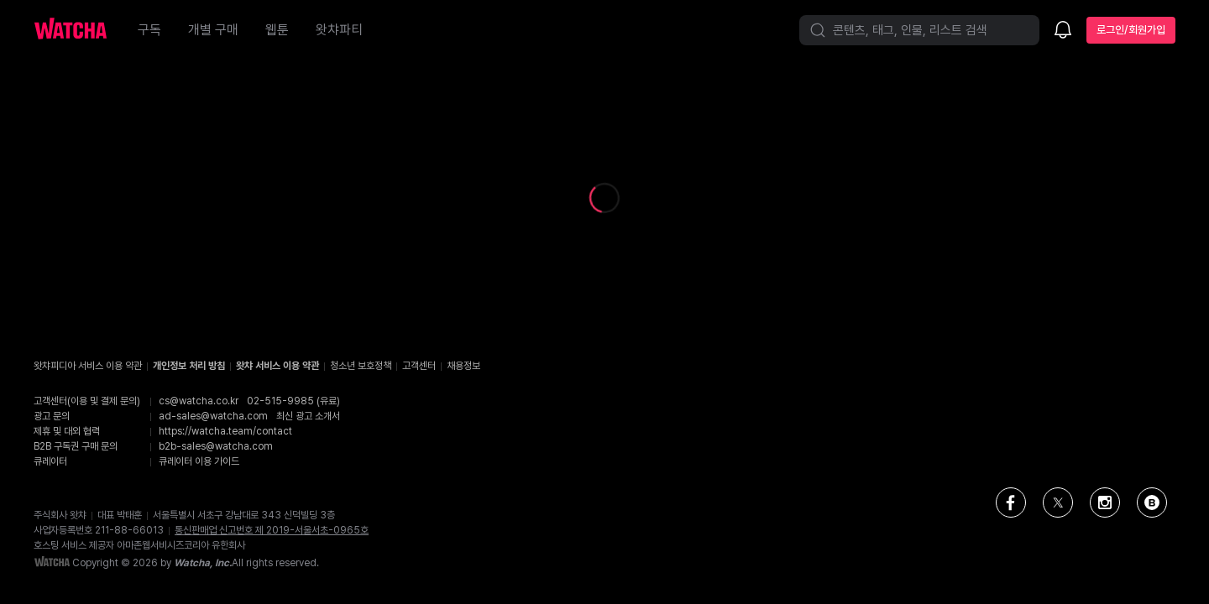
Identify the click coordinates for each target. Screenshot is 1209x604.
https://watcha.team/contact (225, 431)
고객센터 (419, 366)
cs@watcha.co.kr (198, 401)
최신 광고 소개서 (308, 416)
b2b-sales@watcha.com (216, 446)
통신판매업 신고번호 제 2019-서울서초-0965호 (272, 530)
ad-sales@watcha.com (213, 416)
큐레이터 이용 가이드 (199, 461)
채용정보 (463, 366)
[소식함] (1063, 31)
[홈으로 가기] (79, 30)
